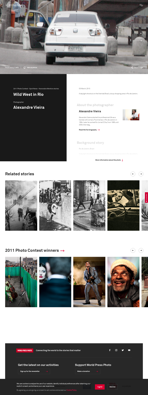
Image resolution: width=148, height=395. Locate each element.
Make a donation (83, 371)
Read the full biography (88, 130)
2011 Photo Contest (15, 5)
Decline (112, 387)
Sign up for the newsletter (30, 371)
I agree (99, 387)
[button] (133, 174)
